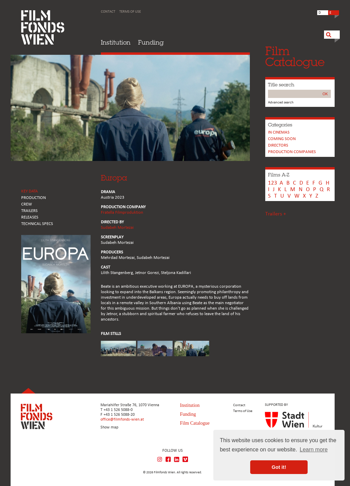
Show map (109, 427)
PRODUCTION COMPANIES (292, 152)
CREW (26, 204)
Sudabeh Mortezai (117, 227)
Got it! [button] (279, 467)
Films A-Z (278, 175)
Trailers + (275, 214)
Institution (116, 42)
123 (272, 183)
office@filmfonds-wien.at (122, 420)
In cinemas (279, 132)
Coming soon (282, 139)
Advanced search (281, 102)
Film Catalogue (195, 423)
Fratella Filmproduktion (122, 212)
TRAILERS (29, 211)
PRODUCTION (33, 198)
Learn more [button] (314, 449)
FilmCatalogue (295, 56)
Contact (108, 12)
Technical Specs (37, 224)
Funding (151, 42)
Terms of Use (130, 12)
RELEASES (29, 217)
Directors (278, 145)
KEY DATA (29, 191)
